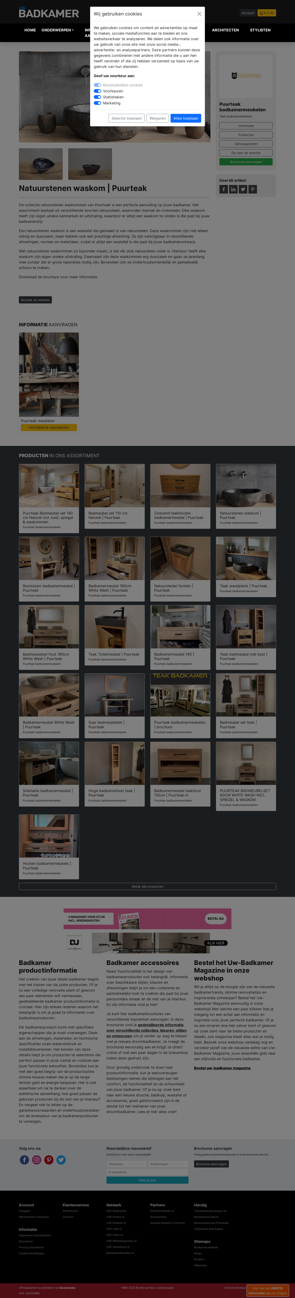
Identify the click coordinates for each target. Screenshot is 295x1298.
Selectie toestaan (127, 118)
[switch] (97, 91)
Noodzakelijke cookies (123, 85)
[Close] (199, 14)
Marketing (112, 103)
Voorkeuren (113, 91)
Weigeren (158, 118)
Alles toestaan (186, 118)
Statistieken (113, 97)
